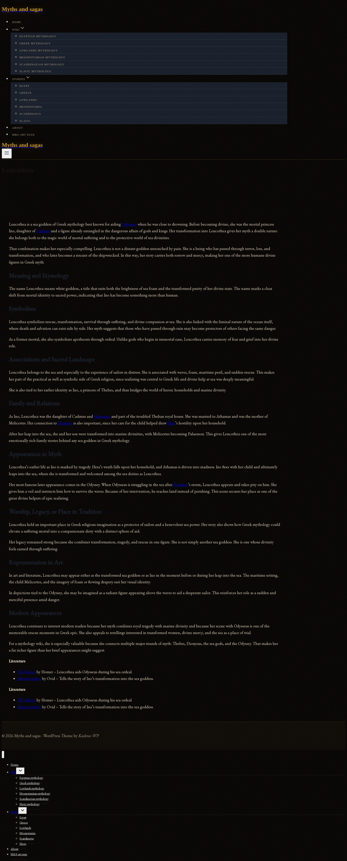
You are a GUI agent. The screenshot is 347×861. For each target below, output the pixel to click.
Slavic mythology (35, 71)
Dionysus (65, 423)
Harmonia (102, 416)
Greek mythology (35, 43)
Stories (14, 812)
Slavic (25, 121)
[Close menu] (3, 754)
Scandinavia (30, 113)
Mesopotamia (30, 106)
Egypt (24, 86)
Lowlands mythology (38, 50)
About (17, 127)
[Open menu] (7, 153)
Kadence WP (89, 735)
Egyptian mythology (37, 36)
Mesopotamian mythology (42, 57)
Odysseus (129, 224)
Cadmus (43, 230)
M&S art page (23, 134)
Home (16, 22)
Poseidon (180, 484)
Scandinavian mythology (41, 64)
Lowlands (28, 100)
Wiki (13, 772)
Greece (25, 92)
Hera (171, 423)
